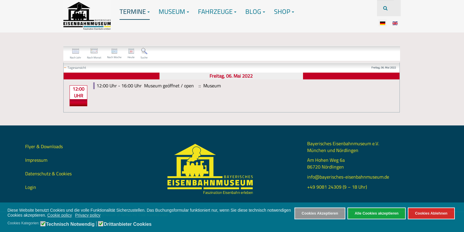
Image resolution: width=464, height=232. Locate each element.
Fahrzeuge (217, 11)
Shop (284, 11)
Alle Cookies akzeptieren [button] (376, 213)
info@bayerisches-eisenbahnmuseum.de (348, 176)
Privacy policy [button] (88, 215)
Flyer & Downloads (44, 146)
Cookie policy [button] (59, 215)
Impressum (36, 160)
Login (30, 187)
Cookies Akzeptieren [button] (320, 213)
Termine (135, 11)
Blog (255, 11)
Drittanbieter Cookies (128, 224)
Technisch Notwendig (70, 224)
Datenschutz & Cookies (48, 173)
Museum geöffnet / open (169, 85)
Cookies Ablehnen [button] (431, 213)
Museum (174, 11)
